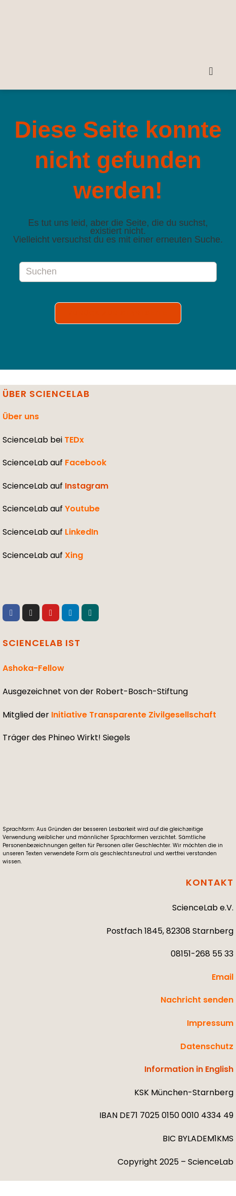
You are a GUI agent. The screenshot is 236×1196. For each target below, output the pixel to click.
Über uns (21, 416)
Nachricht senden (197, 1000)
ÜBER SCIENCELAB (46, 393)
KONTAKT (209, 882)
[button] (211, 71)
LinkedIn (81, 532)
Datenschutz (206, 1046)
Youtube (82, 508)
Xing (74, 555)
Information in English (188, 1069)
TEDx (74, 440)
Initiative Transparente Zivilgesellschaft (133, 715)
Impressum (210, 1023)
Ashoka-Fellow (33, 668)
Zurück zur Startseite (118, 313)
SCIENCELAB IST (42, 642)
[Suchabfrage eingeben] (118, 272)
